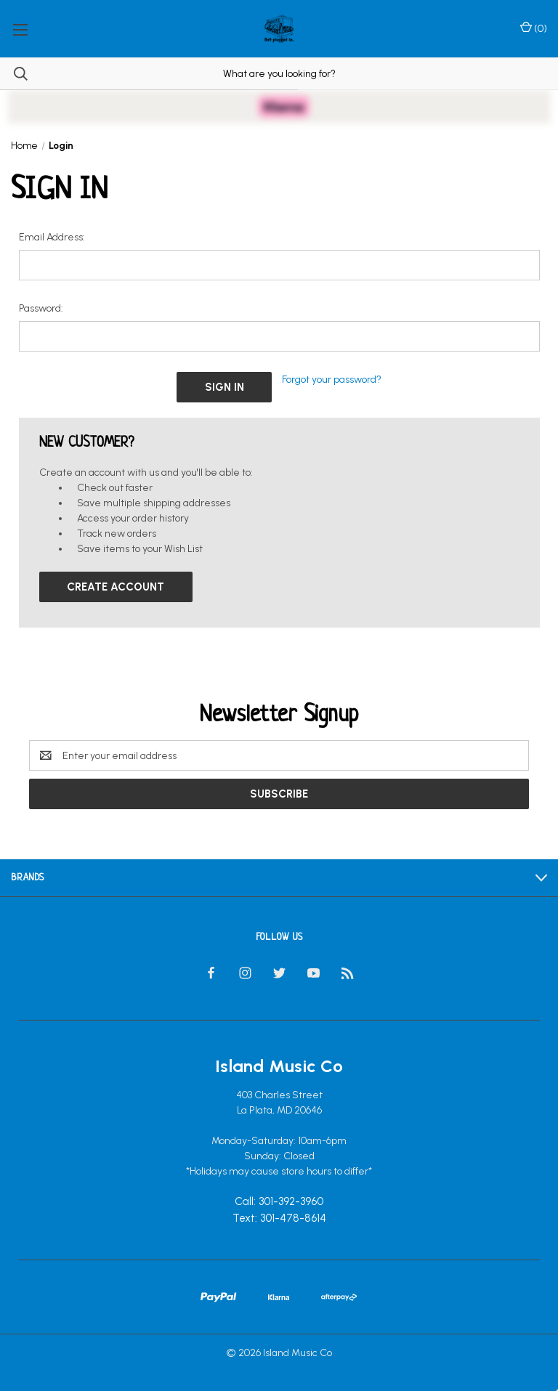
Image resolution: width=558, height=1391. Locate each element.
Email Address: (52, 237)
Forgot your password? (331, 379)
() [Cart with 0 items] (533, 28)
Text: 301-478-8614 (279, 1218)
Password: (41, 308)
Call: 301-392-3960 (279, 1202)
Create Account (115, 586)
